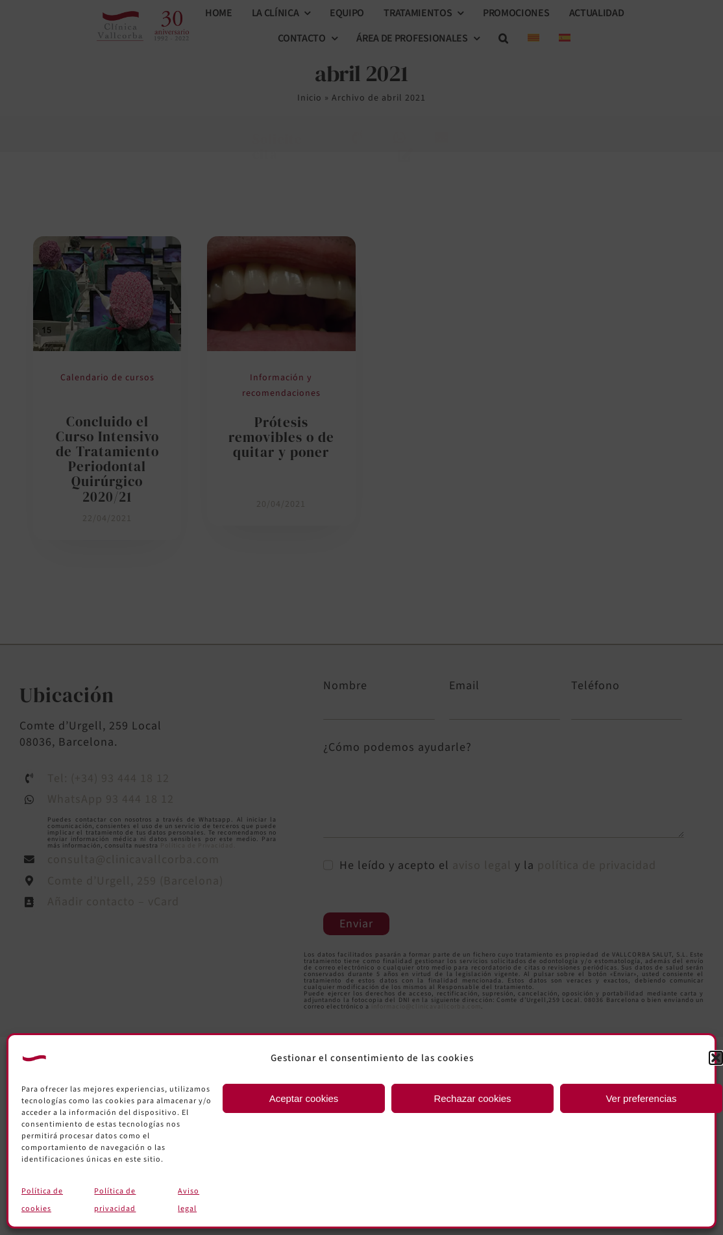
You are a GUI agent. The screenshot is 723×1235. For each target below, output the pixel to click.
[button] (715, 1057)
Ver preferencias (641, 1098)
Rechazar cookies (472, 1098)
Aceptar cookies (304, 1098)
